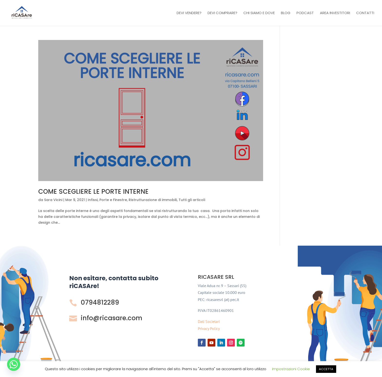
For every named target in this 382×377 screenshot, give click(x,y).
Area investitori (335, 13)
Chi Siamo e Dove (259, 13)
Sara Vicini (53, 199)
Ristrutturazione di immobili (153, 199)
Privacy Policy (209, 328)
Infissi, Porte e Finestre (107, 199)
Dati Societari (209, 321)
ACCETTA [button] (326, 369)
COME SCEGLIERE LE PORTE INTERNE (93, 191)
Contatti (365, 13)
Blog (285, 13)
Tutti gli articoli (192, 199)
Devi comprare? (222, 13)
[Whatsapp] (13, 364)
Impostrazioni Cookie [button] (291, 368)
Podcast (305, 13)
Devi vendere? (189, 13)
